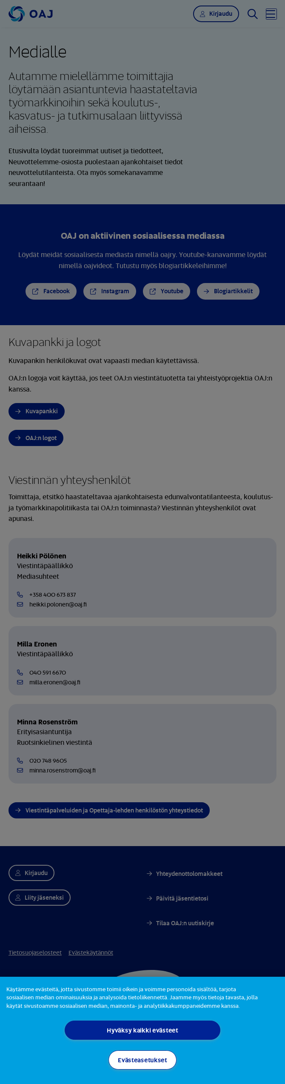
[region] (142, 1030)
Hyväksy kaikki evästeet (142, 1030)
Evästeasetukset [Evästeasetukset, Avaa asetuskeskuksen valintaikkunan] (142, 1060)
